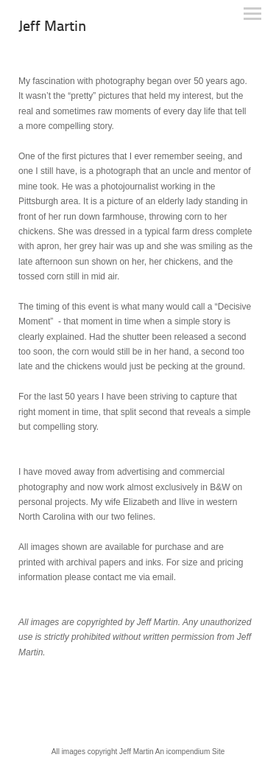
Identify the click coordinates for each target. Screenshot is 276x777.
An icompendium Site (190, 752)
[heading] (52, 28)
